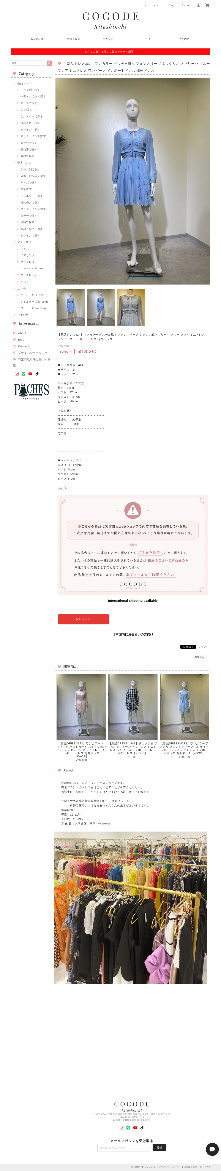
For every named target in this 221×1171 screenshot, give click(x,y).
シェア (202, 646)
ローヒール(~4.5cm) (33, 308)
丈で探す (26, 109)
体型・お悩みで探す (33, 96)
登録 (159, 1147)
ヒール (147, 39)
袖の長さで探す (30, 123)
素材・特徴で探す (32, 228)
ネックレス (28, 262)
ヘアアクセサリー (32, 268)
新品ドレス (36, 39)
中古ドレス (73, 39)
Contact (186, 5)
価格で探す (28, 222)
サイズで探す (29, 103)
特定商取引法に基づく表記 (197, 1167)
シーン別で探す (30, 89)
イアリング (28, 255)
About (157, 5)
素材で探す (28, 156)
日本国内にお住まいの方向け (132, 634)
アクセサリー (110, 39)
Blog (171, 5)
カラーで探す (29, 142)
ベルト (25, 281)
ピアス (25, 248)
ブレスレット (29, 275)
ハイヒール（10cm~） (35, 295)
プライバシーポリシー (33, 352)
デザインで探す (30, 129)
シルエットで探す (32, 116)
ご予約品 (184, 39)
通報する (199, 657)
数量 (60, 488)
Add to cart (84, 619)
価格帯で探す (29, 149)
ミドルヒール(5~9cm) (34, 301)
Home (143, 5)
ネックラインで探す (33, 136)
